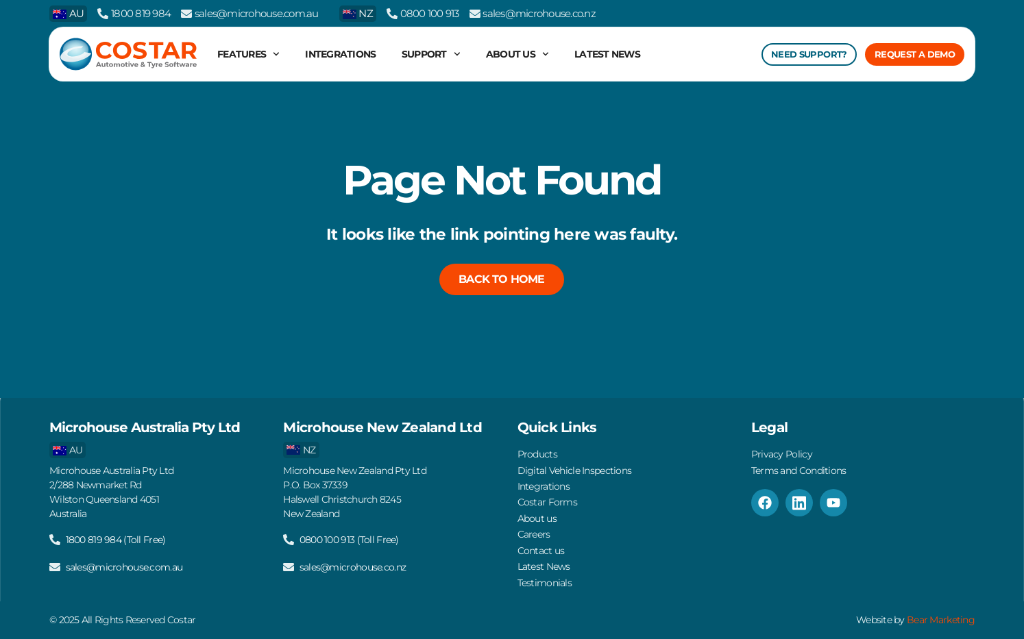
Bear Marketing (941, 620)
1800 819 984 (141, 13)
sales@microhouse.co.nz (539, 13)
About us (517, 54)
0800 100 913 (429, 13)
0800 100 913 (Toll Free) (349, 532)
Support (431, 54)
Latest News (607, 54)
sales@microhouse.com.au (257, 13)
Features (248, 54)
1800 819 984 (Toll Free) (115, 532)
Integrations (340, 54)
